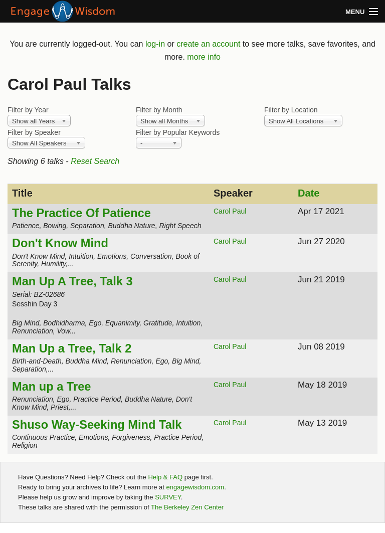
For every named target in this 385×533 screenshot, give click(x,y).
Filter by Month (159, 109)
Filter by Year (28, 109)
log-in (155, 44)
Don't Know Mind (60, 243)
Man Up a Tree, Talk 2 (71, 348)
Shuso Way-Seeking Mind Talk (96, 424)
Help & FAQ (165, 477)
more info (204, 57)
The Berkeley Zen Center (187, 507)
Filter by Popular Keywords (178, 132)
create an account (208, 44)
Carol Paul (230, 211)
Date (308, 193)
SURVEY (168, 497)
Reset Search (95, 161)
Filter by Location (291, 109)
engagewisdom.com (195, 487)
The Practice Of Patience (81, 213)
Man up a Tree (51, 386)
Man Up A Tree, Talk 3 (72, 281)
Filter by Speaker (34, 132)
